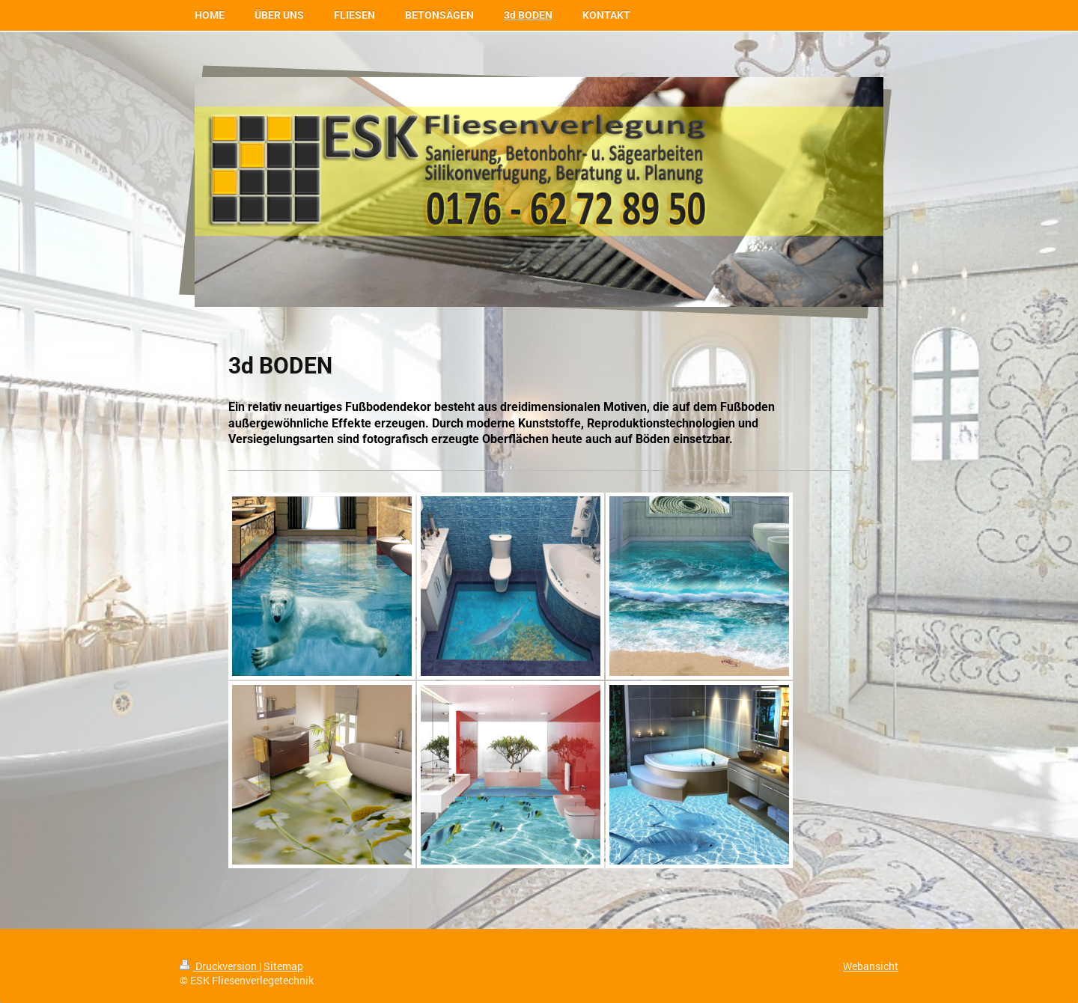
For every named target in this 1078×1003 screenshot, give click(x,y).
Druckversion (219, 966)
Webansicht (870, 966)
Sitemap (283, 966)
